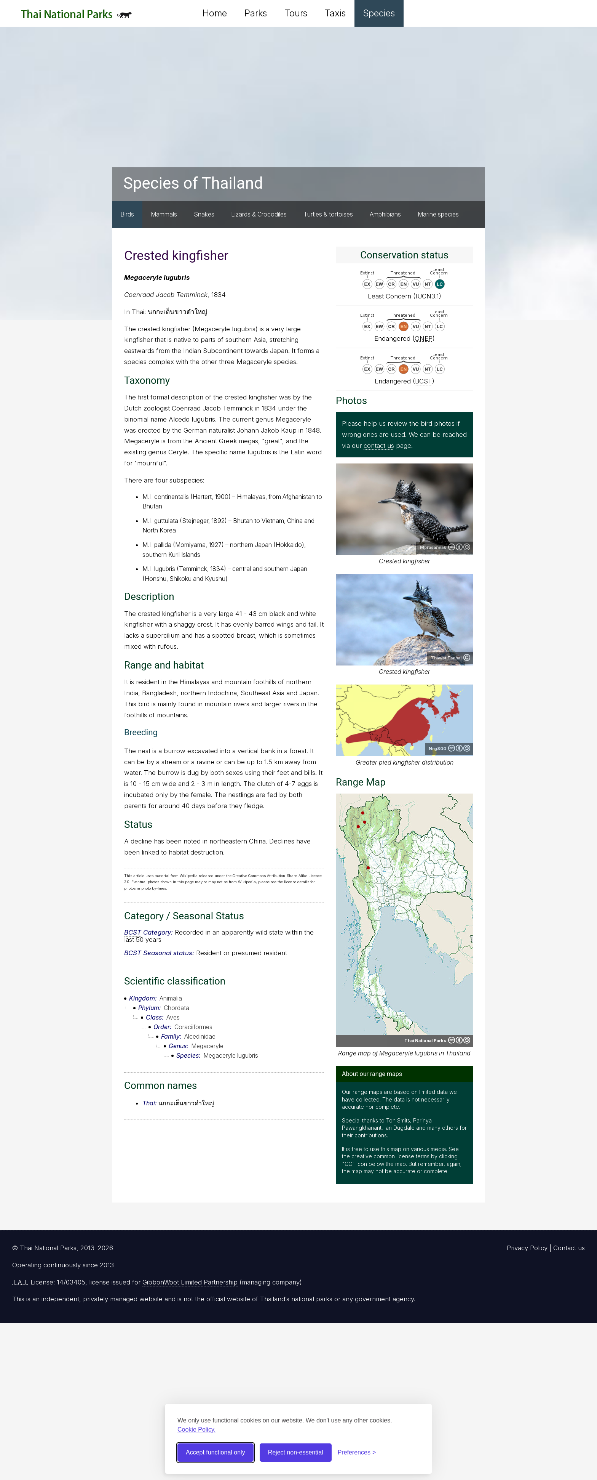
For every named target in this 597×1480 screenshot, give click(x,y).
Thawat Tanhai (446, 658)
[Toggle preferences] (357, 1452)
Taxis (335, 13)
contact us (379, 445)
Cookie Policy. (196, 1429)
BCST (132, 932)
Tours (295, 13)
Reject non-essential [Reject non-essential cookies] (295, 1452)
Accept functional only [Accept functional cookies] (215, 1452)
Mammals (164, 214)
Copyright (466, 657)
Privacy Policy (527, 1248)
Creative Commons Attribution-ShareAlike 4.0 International (459, 547)
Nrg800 (437, 748)
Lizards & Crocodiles (259, 214)
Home (215, 13)
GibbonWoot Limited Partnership (190, 1282)
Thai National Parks (76, 17)
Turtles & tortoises (328, 214)
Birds (127, 214)
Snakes (204, 214)
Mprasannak (433, 547)
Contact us (569, 1248)
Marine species (438, 214)
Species (379, 13)
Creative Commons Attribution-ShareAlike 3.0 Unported (459, 748)
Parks (255, 13)
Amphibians (385, 214)
